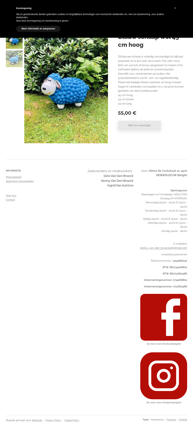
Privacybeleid (13, 177)
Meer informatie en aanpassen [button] (38, 28)
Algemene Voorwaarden (20, 181)
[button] (175, 8)
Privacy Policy (53, 420)
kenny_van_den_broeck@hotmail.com (163, 247)
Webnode (37, 420)
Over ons (11, 195)
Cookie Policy (71, 420)
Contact (10, 199)
